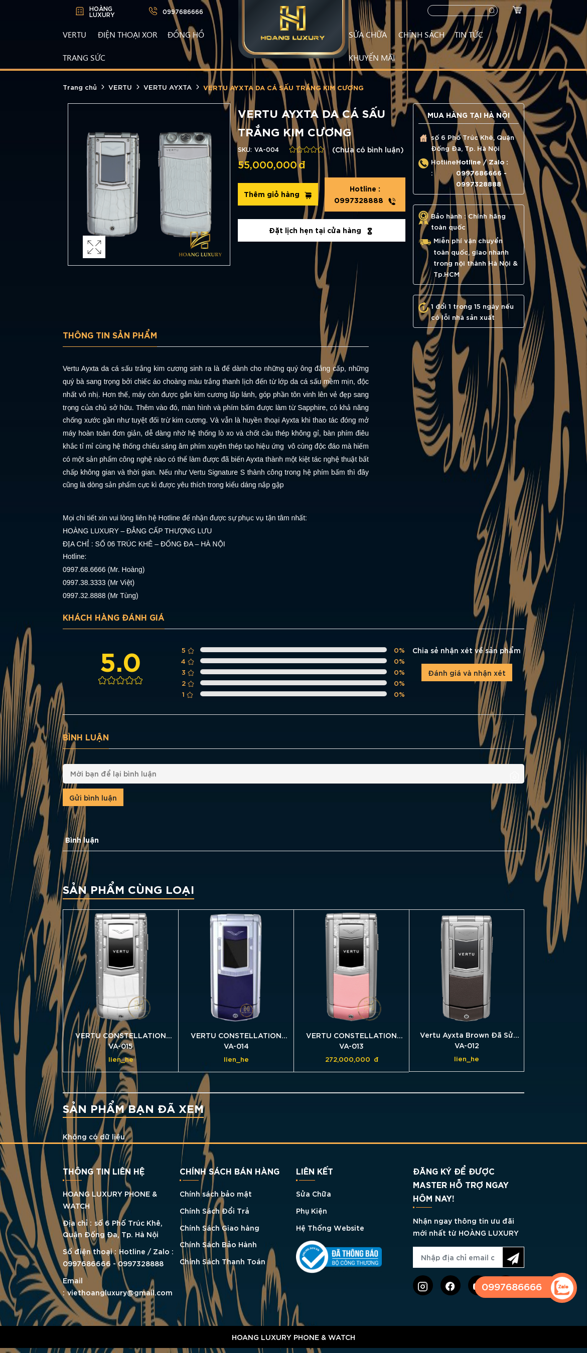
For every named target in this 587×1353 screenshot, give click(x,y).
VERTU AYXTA (167, 86)
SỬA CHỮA (368, 34)
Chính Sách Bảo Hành (218, 1244)
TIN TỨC (469, 34)
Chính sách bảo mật (216, 1193)
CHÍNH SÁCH (421, 34)
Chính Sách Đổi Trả (214, 1210)
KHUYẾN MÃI (372, 57)
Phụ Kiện (311, 1210)
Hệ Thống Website (330, 1227)
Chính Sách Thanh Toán (222, 1261)
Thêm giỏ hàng (278, 194)
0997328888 (365, 194)
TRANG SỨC (84, 57)
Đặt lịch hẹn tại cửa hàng (321, 230)
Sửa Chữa (313, 1193)
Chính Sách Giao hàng (219, 1227)
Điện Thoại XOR (128, 34)
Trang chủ (80, 86)
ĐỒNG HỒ (186, 34)
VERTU (74, 34)
